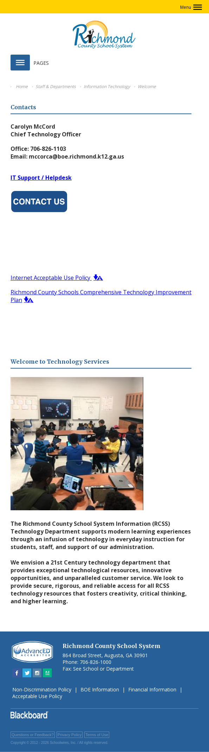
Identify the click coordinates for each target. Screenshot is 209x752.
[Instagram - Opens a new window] (37, 672)
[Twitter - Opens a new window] (26, 672)
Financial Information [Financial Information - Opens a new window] (152, 689)
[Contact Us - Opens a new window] (39, 212)
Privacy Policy (69, 735)
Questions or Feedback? (33, 735)
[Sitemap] (47, 672)
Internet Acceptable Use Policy (51, 278)
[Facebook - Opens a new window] (16, 672)
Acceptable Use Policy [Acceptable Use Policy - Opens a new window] (37, 696)
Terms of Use (96, 735)
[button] (191, 7)
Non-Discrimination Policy (41, 689)
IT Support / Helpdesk (41, 177)
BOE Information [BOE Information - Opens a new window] (99, 689)
